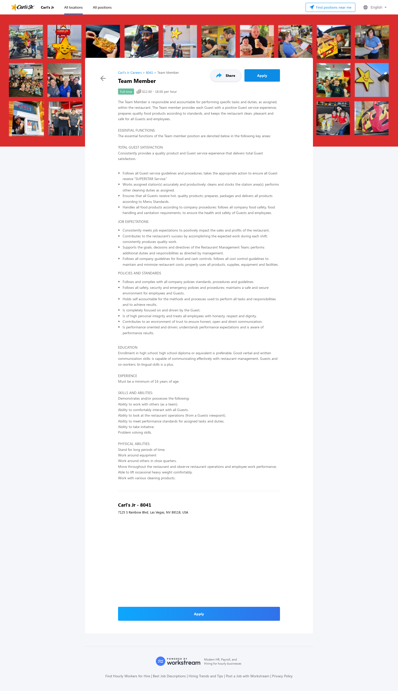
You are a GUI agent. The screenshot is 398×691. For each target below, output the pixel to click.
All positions (102, 7)
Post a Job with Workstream (247, 676)
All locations (73, 7)
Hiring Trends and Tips (206, 676)
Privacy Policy (282, 676)
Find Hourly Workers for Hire (127, 676)
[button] (374, 7)
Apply (262, 75)
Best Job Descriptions (169, 676)
